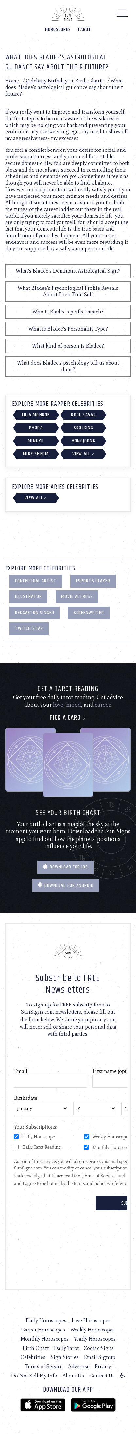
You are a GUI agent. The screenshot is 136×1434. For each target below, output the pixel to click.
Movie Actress (77, 596)
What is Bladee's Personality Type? (68, 329)
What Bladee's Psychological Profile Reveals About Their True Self (68, 291)
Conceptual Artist (36, 581)
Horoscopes (58, 29)
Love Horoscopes (91, 1320)
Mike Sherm (36, 454)
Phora (36, 428)
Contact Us (102, 1376)
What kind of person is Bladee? (68, 346)
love (58, 704)
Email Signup (99, 1357)
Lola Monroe (36, 415)
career (103, 704)
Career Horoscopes (43, 1330)
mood (73, 704)
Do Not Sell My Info (34, 1376)
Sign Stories (65, 1357)
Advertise (79, 1366)
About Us (73, 1376)
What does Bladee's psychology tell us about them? (68, 366)
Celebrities (33, 1357)
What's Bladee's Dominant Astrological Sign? (68, 271)
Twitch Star (29, 628)
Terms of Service (44, 1366)
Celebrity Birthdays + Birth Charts (65, 81)
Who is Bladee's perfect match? (68, 312)
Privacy (103, 1366)
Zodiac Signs (99, 1348)
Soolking (84, 428)
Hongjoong (83, 441)
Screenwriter (89, 613)
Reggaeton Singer (34, 613)
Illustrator (28, 596)
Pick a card (68, 718)
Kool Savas (83, 415)
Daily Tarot (66, 1348)
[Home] (68, 13)
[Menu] (122, 15)
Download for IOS (65, 867)
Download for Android (66, 885)
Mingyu (36, 441)
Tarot (84, 29)
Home (12, 81)
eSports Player (93, 581)
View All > (83, 454)
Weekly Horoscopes (92, 1330)
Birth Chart (36, 1348)
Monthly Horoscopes (45, 1339)
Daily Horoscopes (46, 1320)
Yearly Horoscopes (95, 1339)
